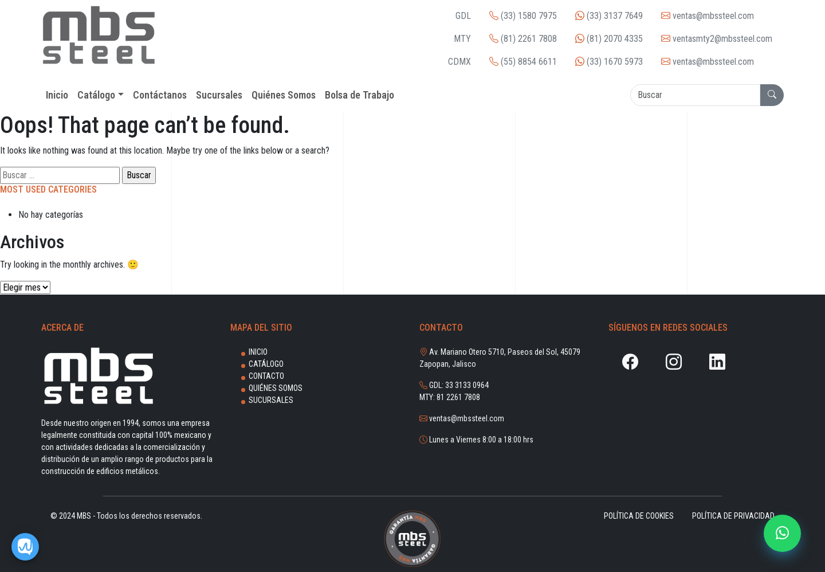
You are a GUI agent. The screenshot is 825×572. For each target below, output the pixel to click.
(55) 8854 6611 (523, 61)
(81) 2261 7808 (523, 38)
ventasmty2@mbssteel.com (716, 38)
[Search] (695, 95)
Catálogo (266, 364)
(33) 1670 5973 (609, 61)
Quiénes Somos (275, 388)
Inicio (258, 351)
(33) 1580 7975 (523, 15)
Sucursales (271, 400)
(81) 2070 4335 (609, 38)
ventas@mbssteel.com (707, 15)
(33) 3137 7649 (609, 15)
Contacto (266, 376)
